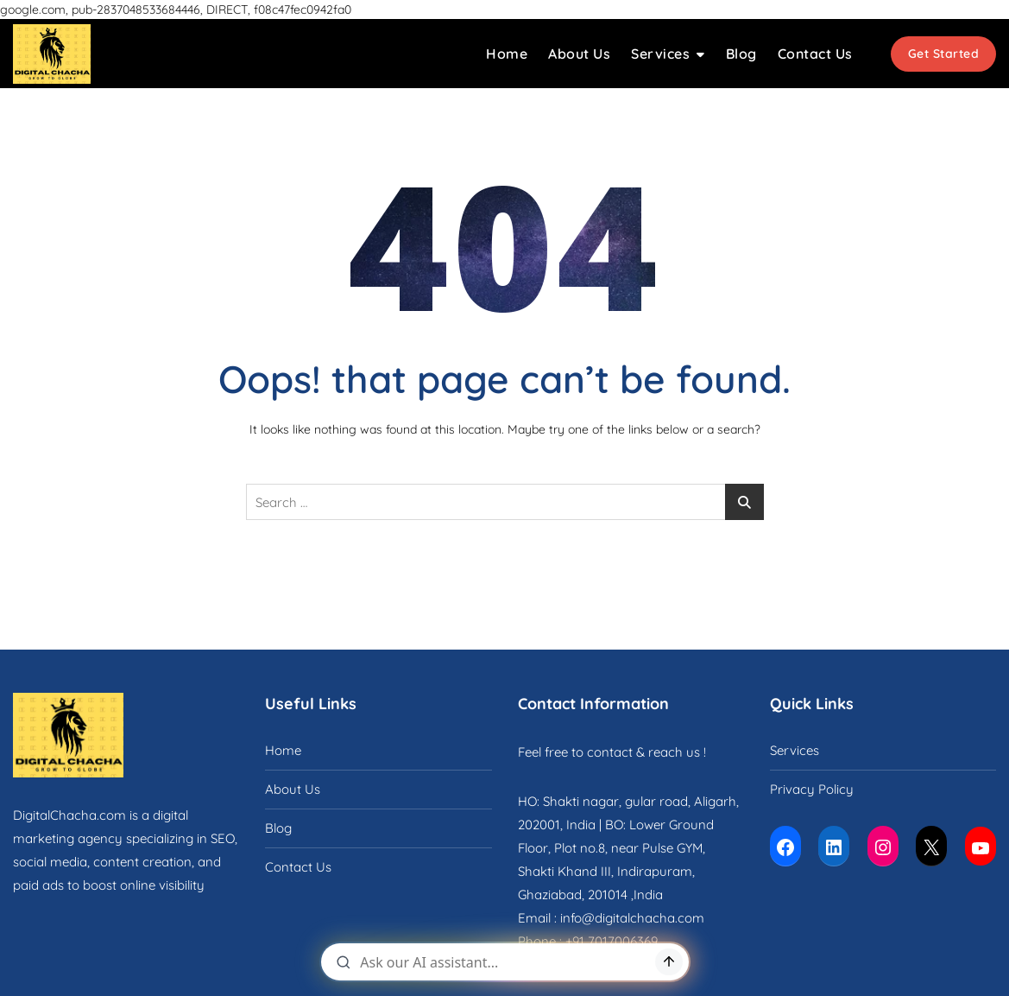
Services (660, 53)
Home (506, 53)
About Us (579, 53)
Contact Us (815, 53)
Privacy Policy (812, 789)
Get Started (944, 53)
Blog (741, 53)
